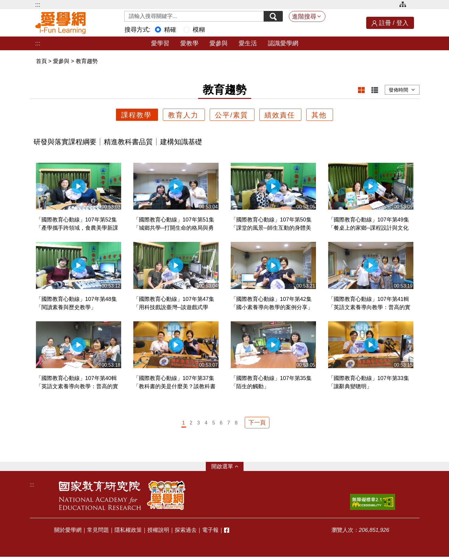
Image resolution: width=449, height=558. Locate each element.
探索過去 (186, 531)
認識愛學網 (283, 43)
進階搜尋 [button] (304, 16)
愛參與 (218, 43)
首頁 (42, 61)
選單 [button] (227, 468)
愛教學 (189, 43)
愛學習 (160, 43)
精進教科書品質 (128, 142)
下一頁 (257, 423)
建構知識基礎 (181, 142)
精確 (170, 29)
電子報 (210, 531)
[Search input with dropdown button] (193, 16)
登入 (402, 22)
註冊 (385, 22)
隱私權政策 (128, 531)
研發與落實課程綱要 (64, 142)
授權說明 (158, 531)
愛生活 (248, 43)
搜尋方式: (138, 29)
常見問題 (98, 531)
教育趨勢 (87, 61)
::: (37, 4)
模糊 (199, 29)
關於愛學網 (68, 531)
